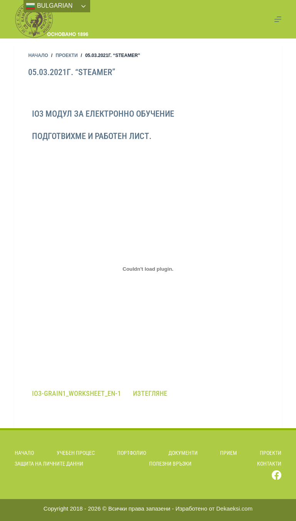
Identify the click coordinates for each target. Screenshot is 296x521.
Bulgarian (49, 6)
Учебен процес (76, 453)
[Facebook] (276, 475)
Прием (228, 453)
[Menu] (277, 19)
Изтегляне (150, 393)
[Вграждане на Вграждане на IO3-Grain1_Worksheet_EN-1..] (148, 269)
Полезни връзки (170, 464)
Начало (24, 453)
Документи (183, 453)
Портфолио (131, 453)
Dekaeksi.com (234, 508)
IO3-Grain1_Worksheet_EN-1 (76, 393)
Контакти (269, 464)
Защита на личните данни (49, 464)
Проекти (270, 453)
